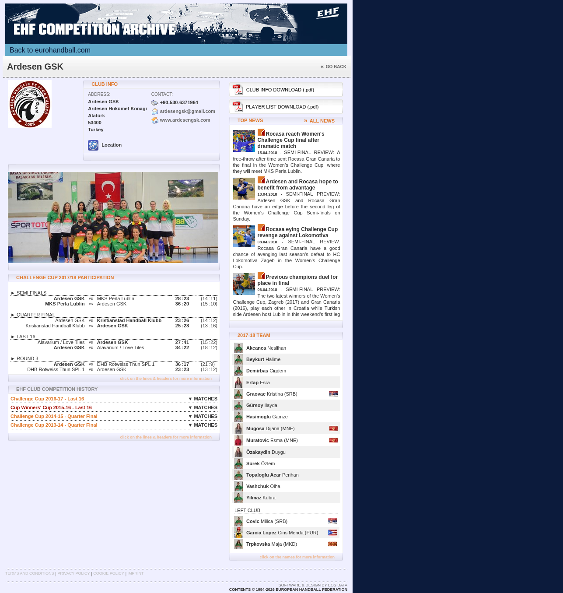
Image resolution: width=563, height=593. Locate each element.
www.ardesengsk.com (185, 120)
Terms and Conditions (29, 573)
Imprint (136, 573)
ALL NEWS (319, 120)
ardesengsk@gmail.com (187, 111)
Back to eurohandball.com (50, 50)
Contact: (162, 94)
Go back (333, 66)
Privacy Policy (73, 573)
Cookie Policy (108, 573)
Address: (99, 94)
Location (105, 144)
